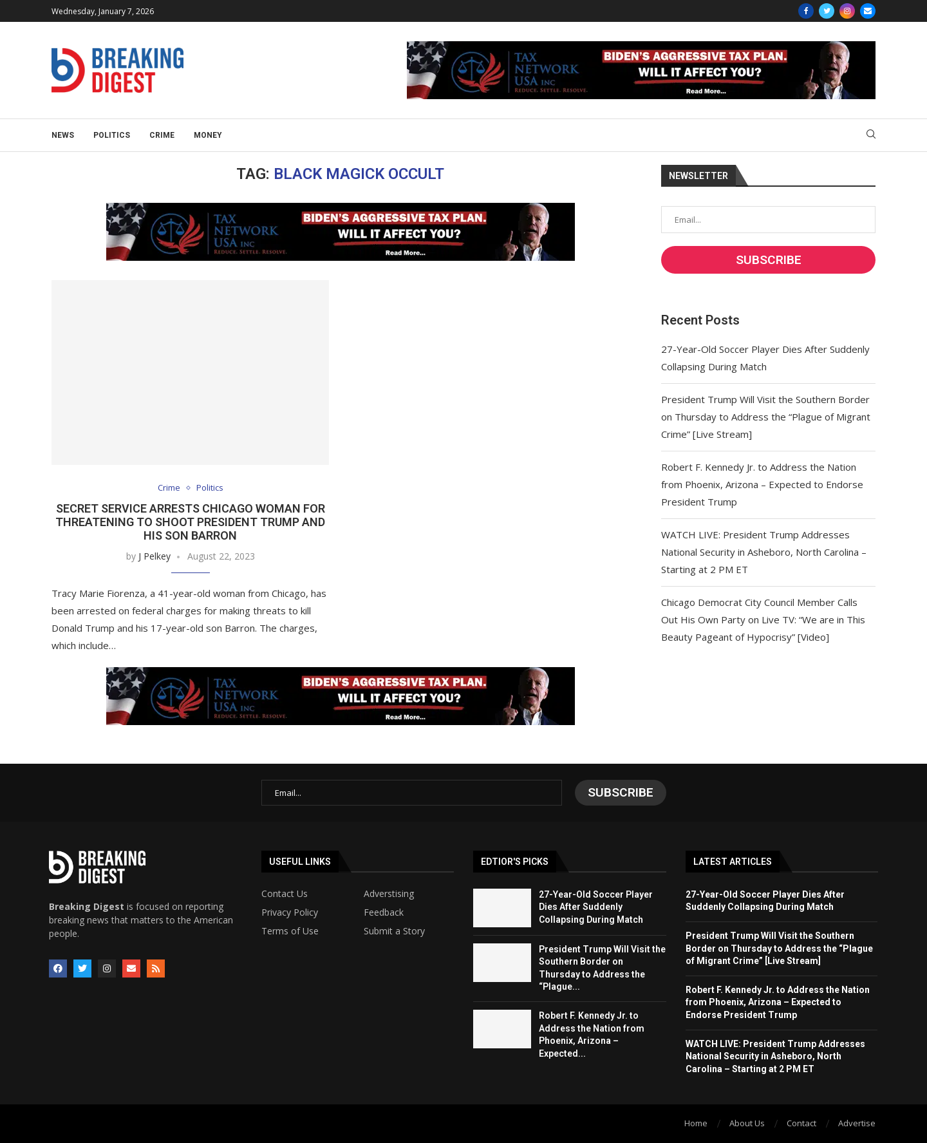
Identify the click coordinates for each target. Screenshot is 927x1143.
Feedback (384, 912)
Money (208, 135)
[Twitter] (826, 11)
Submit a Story (394, 931)
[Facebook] (806, 11)
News (63, 135)
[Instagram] (847, 11)
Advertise (857, 1123)
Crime (161, 135)
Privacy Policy (289, 912)
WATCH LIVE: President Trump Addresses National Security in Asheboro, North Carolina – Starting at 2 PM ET (763, 552)
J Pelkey (154, 556)
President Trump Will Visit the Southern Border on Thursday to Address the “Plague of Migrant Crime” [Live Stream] (765, 416)
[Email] (868, 11)
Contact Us (284, 893)
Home (695, 1123)
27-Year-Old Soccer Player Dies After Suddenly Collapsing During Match (596, 907)
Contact (801, 1123)
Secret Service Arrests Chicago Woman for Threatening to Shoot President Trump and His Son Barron (190, 522)
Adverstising (389, 893)
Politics (111, 135)
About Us (747, 1123)
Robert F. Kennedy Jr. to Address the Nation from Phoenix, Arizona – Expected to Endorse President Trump (762, 484)
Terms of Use (290, 931)
